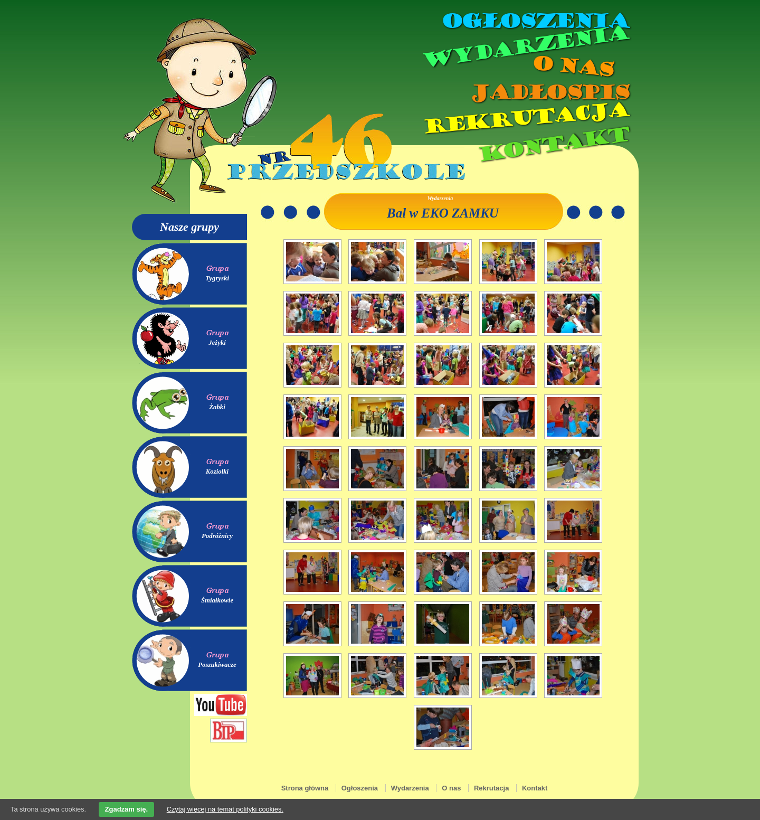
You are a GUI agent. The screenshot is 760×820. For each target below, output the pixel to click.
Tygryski (217, 278)
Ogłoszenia (534, 21)
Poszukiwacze (217, 664)
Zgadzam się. (126, 809)
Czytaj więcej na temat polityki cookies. (225, 809)
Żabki (217, 407)
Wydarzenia (525, 47)
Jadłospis (549, 92)
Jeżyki (217, 342)
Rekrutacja (525, 118)
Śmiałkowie (217, 600)
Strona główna (305, 788)
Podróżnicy (217, 536)
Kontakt (553, 144)
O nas (572, 66)
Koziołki (217, 471)
